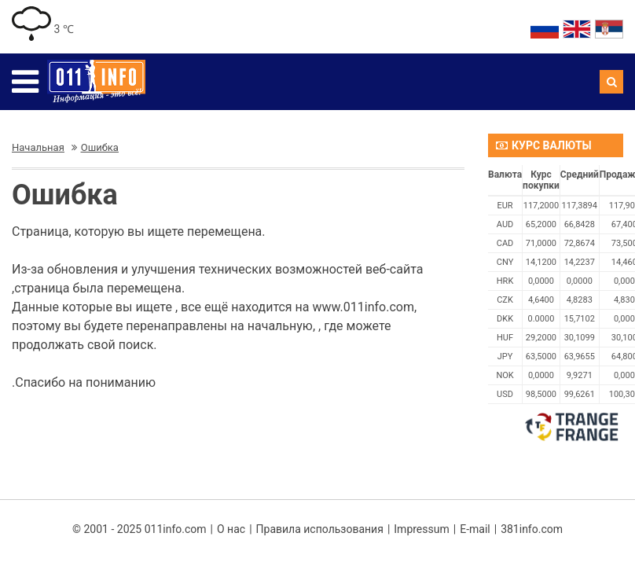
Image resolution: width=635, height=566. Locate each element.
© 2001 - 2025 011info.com (139, 529)
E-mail (475, 529)
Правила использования (320, 529)
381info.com (532, 529)
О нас (231, 529)
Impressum (421, 529)
